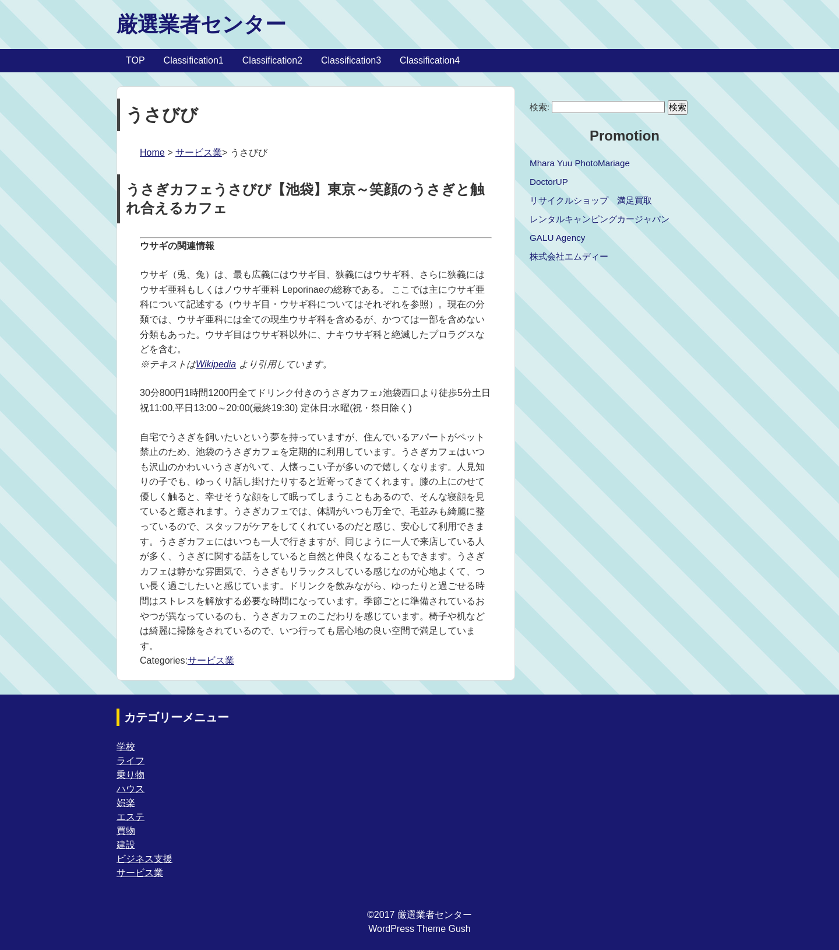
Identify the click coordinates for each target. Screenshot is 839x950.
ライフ (130, 761)
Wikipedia (216, 364)
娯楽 (126, 803)
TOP (135, 60)
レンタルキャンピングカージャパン (599, 219)
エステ (130, 817)
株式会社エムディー (569, 256)
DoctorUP (549, 182)
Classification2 (272, 60)
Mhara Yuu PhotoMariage (580, 163)
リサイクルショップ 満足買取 (591, 200)
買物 (126, 831)
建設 (126, 845)
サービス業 (198, 152)
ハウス (130, 789)
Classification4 (430, 60)
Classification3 (351, 60)
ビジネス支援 (144, 859)
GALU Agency (557, 238)
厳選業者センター (201, 24)
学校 (126, 747)
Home (152, 152)
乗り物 (130, 775)
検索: (539, 107)
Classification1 (194, 60)
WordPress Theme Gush (419, 929)
